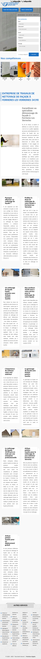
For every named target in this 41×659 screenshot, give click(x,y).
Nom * (19, 21)
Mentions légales (30, 656)
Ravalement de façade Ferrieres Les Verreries (15, 633)
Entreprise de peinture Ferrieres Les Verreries (15, 627)
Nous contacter (27, 9)
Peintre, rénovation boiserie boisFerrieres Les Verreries (26, 630)
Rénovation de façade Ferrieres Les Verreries (5, 637)
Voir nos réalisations (10, 9)
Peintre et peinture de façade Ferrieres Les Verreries (15, 619)
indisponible (26, 1)
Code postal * (21, 26)
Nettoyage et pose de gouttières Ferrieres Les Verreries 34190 (36, 626)
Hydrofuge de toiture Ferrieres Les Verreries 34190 (36, 634)
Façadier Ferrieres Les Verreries (25, 622)
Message (20, 43)
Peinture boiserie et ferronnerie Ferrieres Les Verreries (6, 623)
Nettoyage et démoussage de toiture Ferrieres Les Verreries (5, 631)
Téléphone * (21, 37)
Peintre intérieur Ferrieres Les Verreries (15, 639)
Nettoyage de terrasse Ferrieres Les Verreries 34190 (36, 617)
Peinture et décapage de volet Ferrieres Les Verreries (26, 638)
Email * (19, 32)
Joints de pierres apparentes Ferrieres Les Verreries (36, 642)
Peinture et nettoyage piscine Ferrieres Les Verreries (6, 615)
